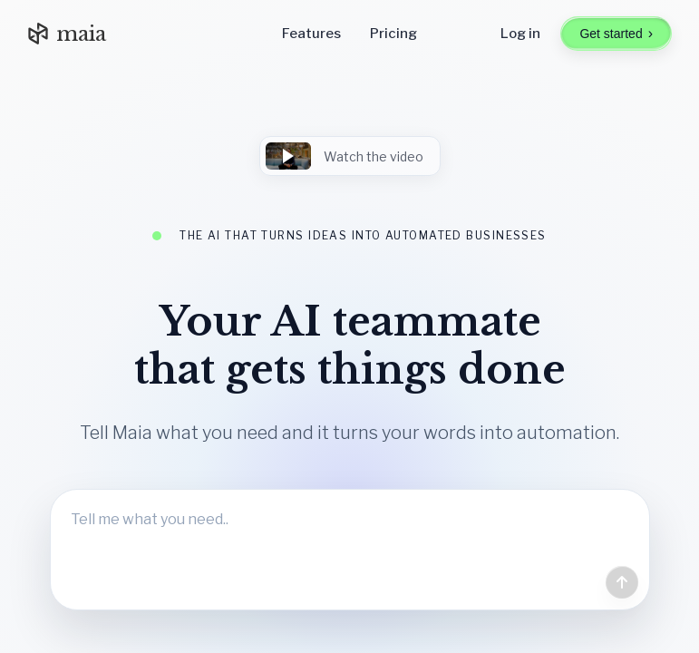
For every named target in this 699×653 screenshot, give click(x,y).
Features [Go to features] (311, 33)
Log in (520, 33)
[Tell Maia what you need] (350, 549)
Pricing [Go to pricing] (393, 33)
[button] (350, 156)
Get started (616, 33)
